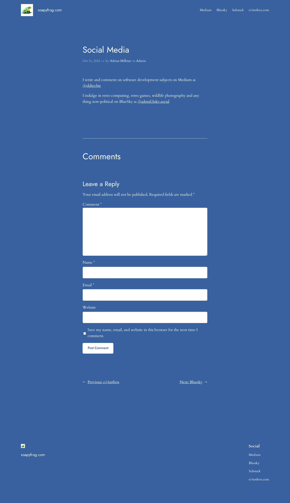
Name (89, 262)
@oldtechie (92, 85)
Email (88, 285)
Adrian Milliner (120, 61)
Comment (92, 204)
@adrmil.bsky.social (153, 101)
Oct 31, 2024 (91, 61)
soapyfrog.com (50, 10)
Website (89, 307)
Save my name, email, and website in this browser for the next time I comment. (143, 332)
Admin (141, 61)
